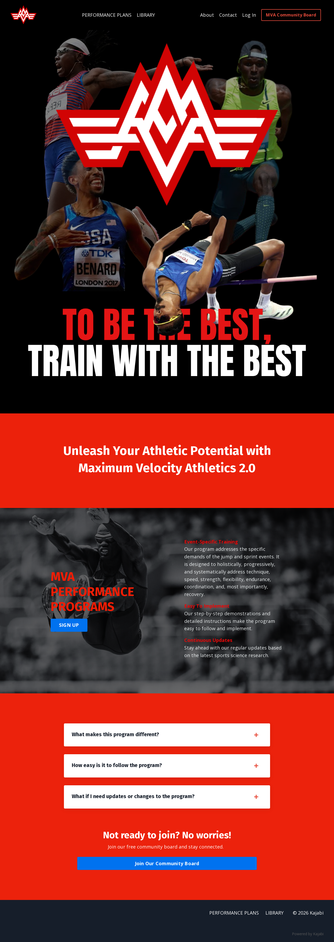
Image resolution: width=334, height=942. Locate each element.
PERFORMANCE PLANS (107, 15)
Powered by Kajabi (308, 933)
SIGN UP (69, 625)
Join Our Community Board (167, 863)
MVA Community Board (291, 15)
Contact (228, 15)
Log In (249, 15)
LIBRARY (146, 15)
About (207, 15)
